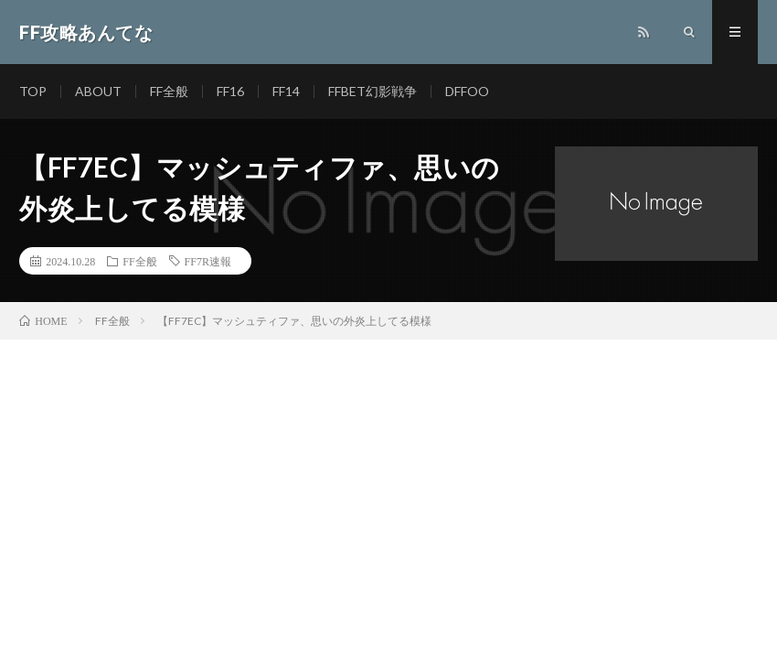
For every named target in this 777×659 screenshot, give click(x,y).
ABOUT (98, 91)
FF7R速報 (208, 260)
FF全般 (169, 91)
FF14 (286, 91)
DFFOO (467, 91)
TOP (33, 91)
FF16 (230, 91)
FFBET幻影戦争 (372, 91)
